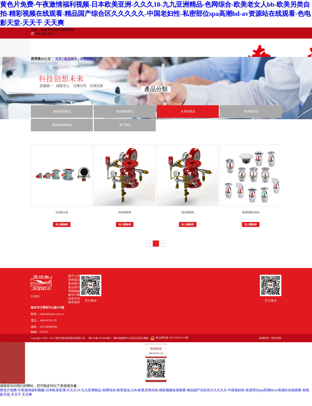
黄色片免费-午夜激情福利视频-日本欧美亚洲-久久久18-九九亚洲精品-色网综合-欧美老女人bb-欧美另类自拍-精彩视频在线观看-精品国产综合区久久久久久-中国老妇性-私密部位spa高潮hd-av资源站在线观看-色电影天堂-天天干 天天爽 (155, 13)
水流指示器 (61, 212)
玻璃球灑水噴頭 (250, 212)
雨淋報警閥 (124, 212)
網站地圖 (117, 338)
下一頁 (162, 243)
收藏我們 (264, 338)
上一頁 (149, 243)
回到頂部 (276, 338)
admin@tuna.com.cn (51, 314)
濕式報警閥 (187, 212)
